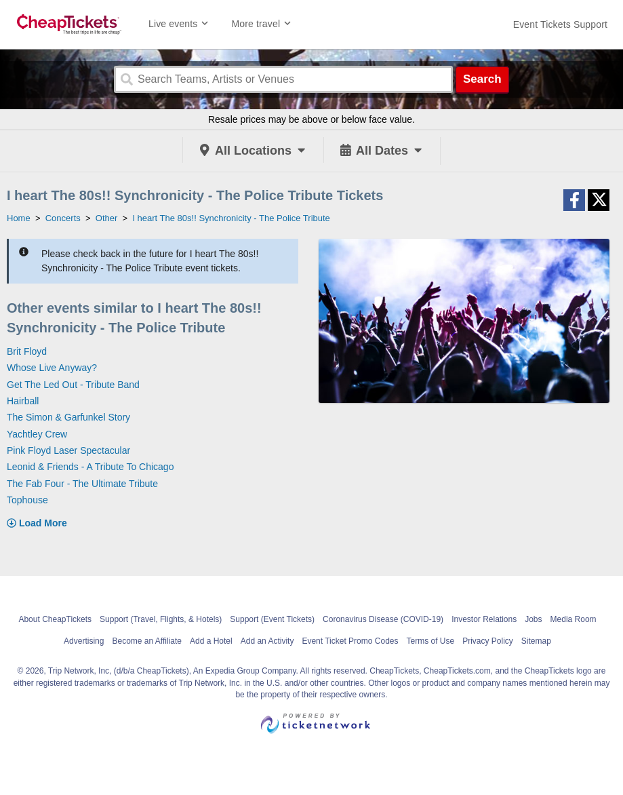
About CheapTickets (55, 619)
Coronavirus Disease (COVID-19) (383, 619)
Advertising (84, 641)
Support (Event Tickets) (272, 619)
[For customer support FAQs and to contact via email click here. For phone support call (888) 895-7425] (560, 24)
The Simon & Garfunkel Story (68, 417)
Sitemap (536, 641)
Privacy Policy (487, 641)
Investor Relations (484, 619)
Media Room (573, 619)
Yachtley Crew (37, 434)
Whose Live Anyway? (52, 367)
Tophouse (27, 500)
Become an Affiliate (147, 641)
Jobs (533, 619)
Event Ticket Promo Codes (350, 641)
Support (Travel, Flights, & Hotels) (161, 619)
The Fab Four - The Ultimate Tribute (82, 483)
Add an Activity (267, 641)
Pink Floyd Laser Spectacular (68, 450)
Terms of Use (430, 641)
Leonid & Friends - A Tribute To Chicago (90, 466)
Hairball (23, 400)
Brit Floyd (27, 351)
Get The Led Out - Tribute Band (73, 384)
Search (482, 79)
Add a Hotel (211, 641)
